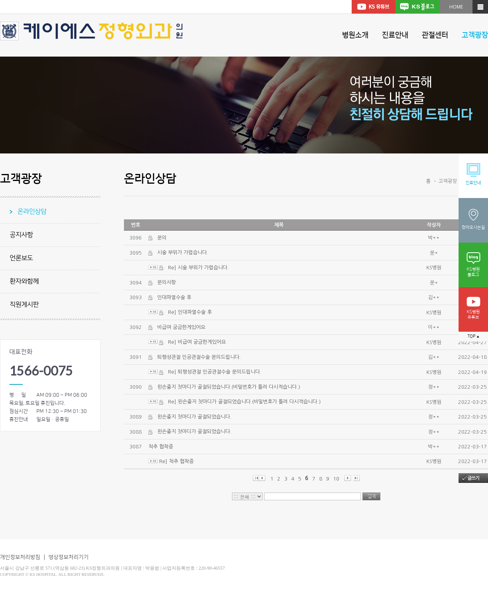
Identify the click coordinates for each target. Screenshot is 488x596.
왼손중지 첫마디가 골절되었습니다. (194, 416)
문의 (162, 237)
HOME (456, 6)
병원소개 (355, 35)
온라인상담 (31, 211)
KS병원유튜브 (473, 308)
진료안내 (395, 35)
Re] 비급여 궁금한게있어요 (197, 342)
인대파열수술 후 (174, 297)
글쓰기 (473, 478)
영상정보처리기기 (68, 557)
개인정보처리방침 (20, 557)
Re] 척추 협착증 (176, 461)
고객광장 (475, 35)
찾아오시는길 (473, 219)
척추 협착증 (160, 446)
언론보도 (21, 258)
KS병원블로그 (473, 264)
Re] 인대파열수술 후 (190, 312)
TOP (473, 336)
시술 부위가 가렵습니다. (182, 252)
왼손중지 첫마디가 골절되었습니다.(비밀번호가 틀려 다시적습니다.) (228, 386)
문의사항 (166, 282)
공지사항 (21, 234)
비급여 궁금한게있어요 (181, 327)
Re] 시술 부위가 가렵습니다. (198, 267)
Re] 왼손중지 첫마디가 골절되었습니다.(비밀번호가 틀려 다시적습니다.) (244, 401)
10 (336, 478)
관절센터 (435, 35)
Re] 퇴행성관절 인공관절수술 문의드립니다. (214, 371)
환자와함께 (24, 281)
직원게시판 (24, 304)
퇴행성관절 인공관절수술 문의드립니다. (199, 357)
